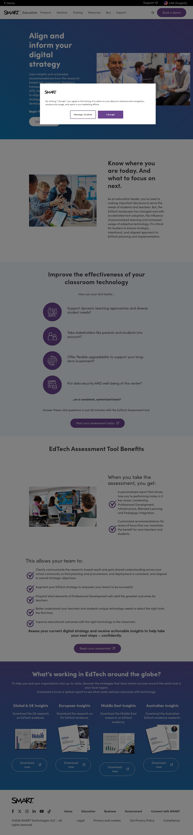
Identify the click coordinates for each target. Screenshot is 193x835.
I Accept (110, 114)
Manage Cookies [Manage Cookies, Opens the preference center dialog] (83, 114)
